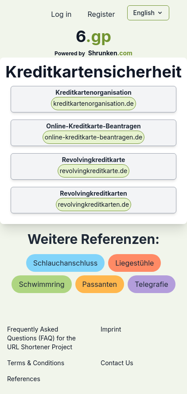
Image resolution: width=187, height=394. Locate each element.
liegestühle (134, 263)
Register (101, 14)
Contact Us (117, 363)
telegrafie (151, 284)
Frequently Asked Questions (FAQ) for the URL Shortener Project (41, 338)
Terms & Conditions (35, 363)
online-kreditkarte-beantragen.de (93, 137)
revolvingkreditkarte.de (93, 170)
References (23, 378)
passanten (99, 284)
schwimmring (41, 284)
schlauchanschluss (65, 263)
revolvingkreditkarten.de (93, 204)
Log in (61, 14)
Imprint (111, 329)
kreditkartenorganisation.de (93, 103)
